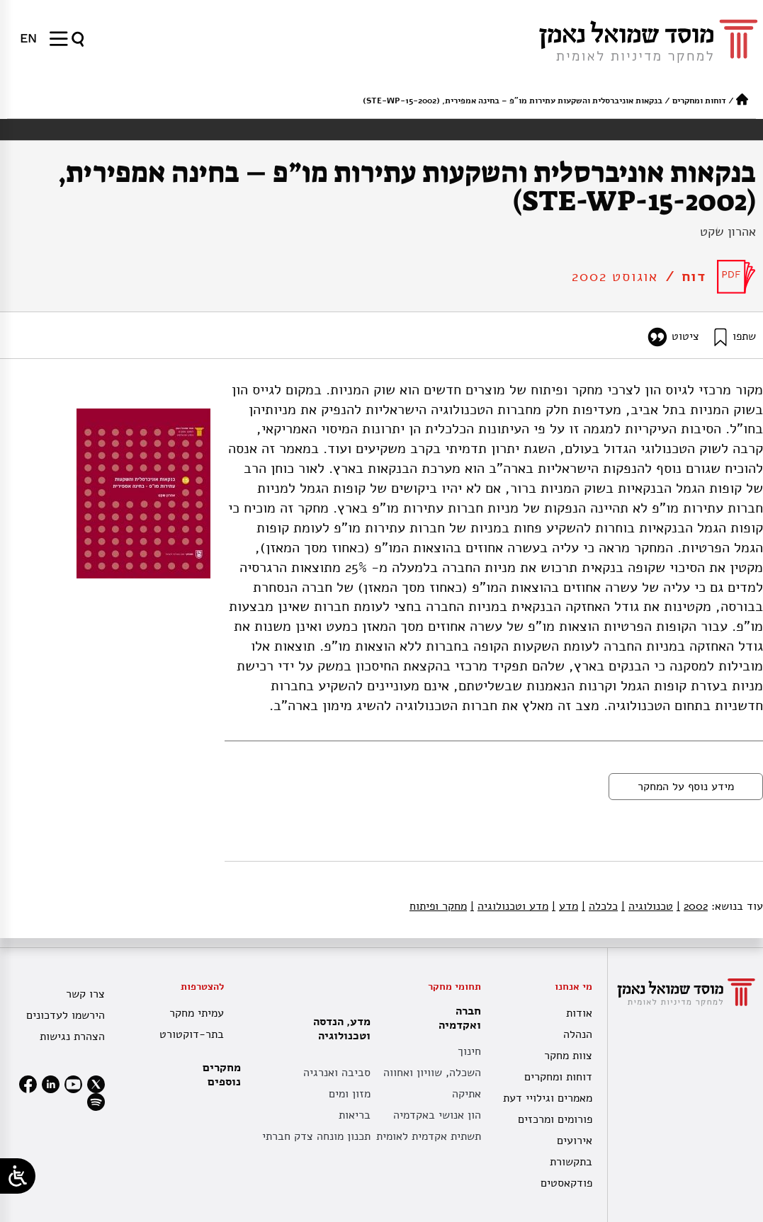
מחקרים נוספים (222, 1075)
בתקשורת (571, 1162)
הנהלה (577, 1034)
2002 (692, 906)
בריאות (355, 1115)
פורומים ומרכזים (555, 1119)
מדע (565, 906)
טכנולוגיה (647, 906)
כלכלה (600, 906)
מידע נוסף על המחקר (686, 786)
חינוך (469, 1051)
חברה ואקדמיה (456, 1018)
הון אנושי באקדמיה (437, 1115)
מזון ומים (350, 1094)
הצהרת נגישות (72, 1036)
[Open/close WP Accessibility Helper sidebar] (17, 1176)
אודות (579, 1013)
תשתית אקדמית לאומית (428, 1136)
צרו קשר (85, 994)
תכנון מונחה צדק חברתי (316, 1136)
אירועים (574, 1140)
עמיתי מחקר (196, 1013)
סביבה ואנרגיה (337, 1072)
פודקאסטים (566, 1183)
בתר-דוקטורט (191, 1034)
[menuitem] (28, 38)
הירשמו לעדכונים (65, 1015)
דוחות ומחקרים (699, 100)
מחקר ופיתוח (438, 906)
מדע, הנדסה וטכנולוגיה (338, 1029)
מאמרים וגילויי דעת (547, 1098)
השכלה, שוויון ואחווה (432, 1072)
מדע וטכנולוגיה (509, 906)
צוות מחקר (568, 1055)
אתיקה (466, 1094)
